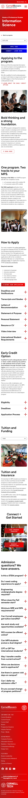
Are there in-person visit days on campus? (12, 673)
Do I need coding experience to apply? (11, 582)
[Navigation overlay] (25, 6)
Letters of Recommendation (9, 306)
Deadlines (6, 408)
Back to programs (8, 35)
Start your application (14, 285)
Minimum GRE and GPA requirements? (12, 609)
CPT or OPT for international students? (12, 649)
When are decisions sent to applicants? (10, 665)
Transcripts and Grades (12, 299)
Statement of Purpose (11, 313)
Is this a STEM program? (12, 575)
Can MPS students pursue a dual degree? (11, 641)
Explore (5, 40)
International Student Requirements (11, 338)
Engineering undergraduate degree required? (11, 592)
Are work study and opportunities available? (12, 625)
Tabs (4, 438)
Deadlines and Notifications (8, 292)
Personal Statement (10, 319)
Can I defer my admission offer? (9, 682)
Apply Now (14, 47)
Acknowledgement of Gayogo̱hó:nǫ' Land (10, 777)
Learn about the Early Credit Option (14, 84)
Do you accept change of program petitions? (11, 690)
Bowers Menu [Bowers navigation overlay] (21, 2)
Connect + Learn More (14, 51)
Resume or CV (7, 325)
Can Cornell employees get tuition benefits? (12, 617)
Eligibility (5, 402)
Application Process (10, 414)
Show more (8, 151)
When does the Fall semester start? (10, 601)
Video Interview (8, 331)
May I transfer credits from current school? (11, 657)
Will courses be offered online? (12, 633)
